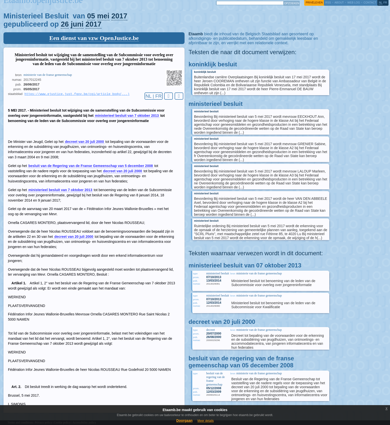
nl (380, 2)
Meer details (205, 421)
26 (65, 24)
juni (77, 24)
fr (385, 2)
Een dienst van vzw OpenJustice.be (94, 38)
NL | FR (154, 96)
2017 (119, 16)
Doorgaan (184, 421)
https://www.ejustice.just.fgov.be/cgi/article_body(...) (76, 94)
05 (91, 16)
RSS (328, 2)
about (339, 2)
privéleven (314, 2)
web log (353, 2)
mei (103, 16)
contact (369, 2)
